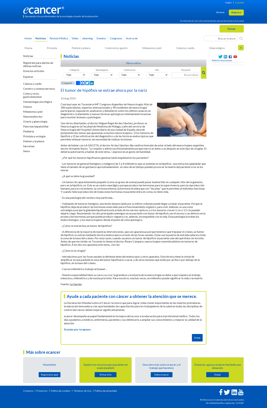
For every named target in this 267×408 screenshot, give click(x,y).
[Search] (241, 38)
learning (87, 38)
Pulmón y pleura (81, 48)
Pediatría (28, 131)
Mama (28, 48)
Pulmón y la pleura (33, 141)
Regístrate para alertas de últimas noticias (38, 64)
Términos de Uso (82, 390)
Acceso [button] (220, 12)
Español (239, 2)
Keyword (185, 70)
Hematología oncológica (37, 101)
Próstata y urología (34, 136)
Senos (26, 151)
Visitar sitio (105, 374)
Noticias (40, 38)
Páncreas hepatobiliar (36, 126)
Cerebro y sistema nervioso (39, 88)
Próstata (52, 48)
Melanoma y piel (151, 48)
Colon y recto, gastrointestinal (32, 95)
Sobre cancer (161, 374)
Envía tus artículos (33, 70)
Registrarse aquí (49, 374)
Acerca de (132, 38)
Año (157, 70)
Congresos (116, 38)
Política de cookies (60, 390)
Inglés (228, 2)
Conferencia (129, 70)
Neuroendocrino (32, 116)
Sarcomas (29, 146)
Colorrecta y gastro (116, 48)
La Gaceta (76, 284)
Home (28, 38)
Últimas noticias (133, 63)
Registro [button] (236, 12)
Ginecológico (217, 48)
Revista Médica (59, 38)
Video (75, 38)
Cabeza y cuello (185, 48)
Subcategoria (102, 70)
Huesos (27, 106)
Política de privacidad (106, 390)
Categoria (74, 70)
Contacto (28, 390)
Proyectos (42, 390)
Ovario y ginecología (35, 121)
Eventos (101, 38)
